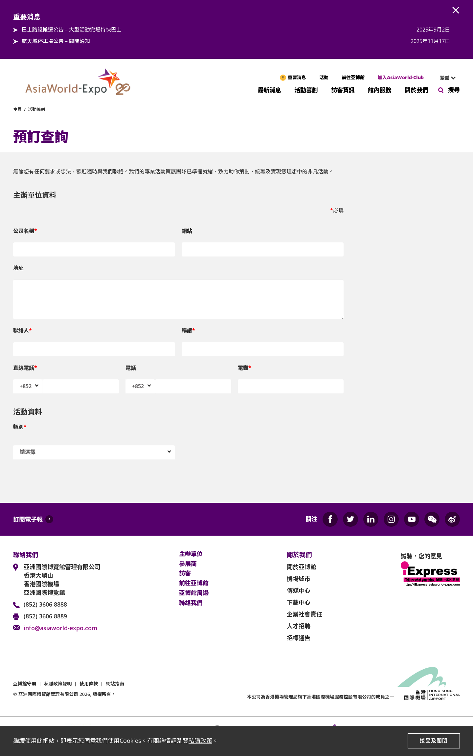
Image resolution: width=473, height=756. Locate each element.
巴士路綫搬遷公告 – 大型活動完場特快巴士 (72, 29)
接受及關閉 (434, 740)
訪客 (185, 573)
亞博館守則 (24, 683)
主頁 (17, 109)
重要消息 (297, 77)
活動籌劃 (306, 89)
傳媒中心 (298, 590)
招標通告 (298, 638)
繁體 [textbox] (444, 78)
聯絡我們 (191, 603)
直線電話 (25, 367)
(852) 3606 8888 (45, 604)
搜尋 (454, 90)
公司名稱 (25, 230)
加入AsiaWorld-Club (401, 77)
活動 (323, 77)
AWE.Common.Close (456, 10)
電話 (130, 367)
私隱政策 (200, 741)
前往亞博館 (353, 77)
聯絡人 (22, 330)
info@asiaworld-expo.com (60, 628)
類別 (20, 427)
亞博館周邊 (194, 593)
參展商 (188, 564)
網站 (187, 230)
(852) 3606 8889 (45, 616)
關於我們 (416, 89)
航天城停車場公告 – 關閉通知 (56, 41)
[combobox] (445, 78)
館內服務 (380, 89)
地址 (18, 268)
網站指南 (115, 683)
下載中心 (298, 602)
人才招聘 (298, 626)
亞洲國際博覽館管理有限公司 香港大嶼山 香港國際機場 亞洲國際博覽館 (62, 579)
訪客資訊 (343, 89)
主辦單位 (191, 554)
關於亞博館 (301, 567)
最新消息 (269, 89)
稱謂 (188, 330)
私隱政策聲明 (58, 683)
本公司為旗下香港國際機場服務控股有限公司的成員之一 (320, 697)
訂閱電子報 (28, 519)
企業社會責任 (304, 614)
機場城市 (298, 579)
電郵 (244, 367)
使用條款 (88, 683)
